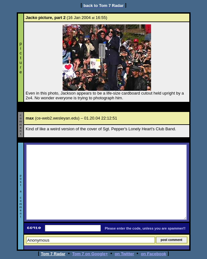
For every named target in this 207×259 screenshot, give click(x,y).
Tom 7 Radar (53, 253)
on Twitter (124, 253)
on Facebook (153, 253)
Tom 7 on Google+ (90, 253)
